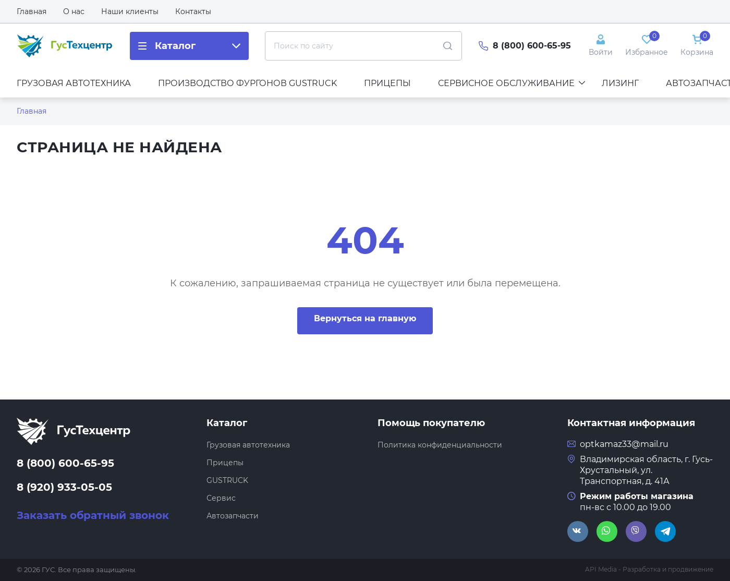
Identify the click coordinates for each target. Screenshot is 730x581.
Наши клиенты (130, 11)
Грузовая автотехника (74, 83)
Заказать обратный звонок (93, 515)
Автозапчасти (232, 516)
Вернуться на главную (365, 318)
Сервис (221, 498)
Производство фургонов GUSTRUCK (247, 83)
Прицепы (387, 83)
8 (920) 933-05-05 (64, 487)
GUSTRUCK (227, 480)
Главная (31, 11)
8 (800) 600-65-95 (532, 46)
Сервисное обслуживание (511, 83)
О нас (73, 11)
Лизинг (620, 83)
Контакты (193, 11)
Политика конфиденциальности (440, 445)
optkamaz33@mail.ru (624, 444)
